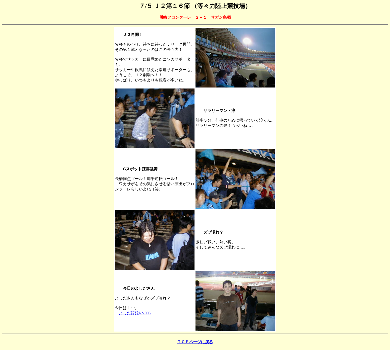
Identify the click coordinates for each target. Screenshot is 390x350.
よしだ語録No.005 (135, 313)
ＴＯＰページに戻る (195, 342)
